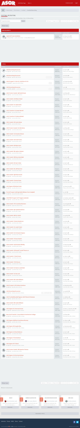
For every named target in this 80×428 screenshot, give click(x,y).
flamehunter (67, 285)
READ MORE (10, 407)
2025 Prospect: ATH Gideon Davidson (15, 285)
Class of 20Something (28, 18)
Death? (10, 397)
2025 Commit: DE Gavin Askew (14, 122)
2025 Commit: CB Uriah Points (14, 139)
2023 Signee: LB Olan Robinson (14, 332)
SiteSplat (16, 426)
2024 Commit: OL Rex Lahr (13, 273)
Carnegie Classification (31, 397)
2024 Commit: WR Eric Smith (13, 215)
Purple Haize (67, 81)
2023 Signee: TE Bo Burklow (13, 338)
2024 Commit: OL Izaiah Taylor (14, 227)
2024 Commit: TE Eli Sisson (13, 262)
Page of (55, 21)
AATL (66, 338)
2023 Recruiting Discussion (13, 291)
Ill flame (66, 93)
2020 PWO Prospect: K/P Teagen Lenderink (17, 198)
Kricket (66, 75)
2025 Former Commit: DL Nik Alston (15, 128)
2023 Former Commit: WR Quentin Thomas (17, 349)
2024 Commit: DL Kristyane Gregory (15, 233)
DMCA (12, 421)
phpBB (24, 426)
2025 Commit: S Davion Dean (13, 180)
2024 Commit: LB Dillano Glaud (14, 99)
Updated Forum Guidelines (13, 36)
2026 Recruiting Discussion (13, 69)
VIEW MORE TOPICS (40, 413)
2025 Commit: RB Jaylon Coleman (15, 151)
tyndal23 (10, 83)
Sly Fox (14, 18)
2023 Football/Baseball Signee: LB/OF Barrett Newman (20, 297)
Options (43, 383)
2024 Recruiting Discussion (13, 75)
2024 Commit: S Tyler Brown (13, 256)
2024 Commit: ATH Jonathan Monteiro (16, 204)
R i (65, 87)
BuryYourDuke (19, 18)
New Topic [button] (5, 25)
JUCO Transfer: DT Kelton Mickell (15, 116)
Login (76, 3)
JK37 (66, 192)
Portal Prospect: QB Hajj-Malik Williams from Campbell (20, 192)
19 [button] (73, 21)
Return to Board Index (6, 387)
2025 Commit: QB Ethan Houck (14, 174)
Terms (16, 421)
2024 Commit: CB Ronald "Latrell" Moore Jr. (17, 250)
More (29, 3)
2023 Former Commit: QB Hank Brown (16, 93)
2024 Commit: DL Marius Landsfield (15, 268)
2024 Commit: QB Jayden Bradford (15, 209)
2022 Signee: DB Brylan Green (13, 186)
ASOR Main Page (22, 3)
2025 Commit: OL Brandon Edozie (15, 134)
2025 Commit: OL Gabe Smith (13, 104)
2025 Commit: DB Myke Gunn (13, 145)
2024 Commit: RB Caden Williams (14, 279)
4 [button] (66, 21)
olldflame (67, 297)
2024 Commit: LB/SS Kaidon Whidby (15, 244)
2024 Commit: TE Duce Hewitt (14, 238)
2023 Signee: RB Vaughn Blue (13, 326)
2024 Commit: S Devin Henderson (14, 221)
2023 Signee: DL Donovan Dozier (14, 308)
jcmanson (9, 18)
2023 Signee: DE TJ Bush (12, 343)
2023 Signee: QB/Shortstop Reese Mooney (17, 320)
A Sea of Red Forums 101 (30, 37)
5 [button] (68, 21)
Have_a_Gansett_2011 (70, 308)
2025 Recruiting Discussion (13, 87)
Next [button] (77, 21)
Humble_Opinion (11, 89)
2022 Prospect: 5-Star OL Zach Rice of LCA (17, 81)
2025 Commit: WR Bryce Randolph (15, 157)
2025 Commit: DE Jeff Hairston (14, 169)
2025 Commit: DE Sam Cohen (13, 163)
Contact (20, 421)
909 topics (49, 21)
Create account (69, 3)
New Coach (70, 397)
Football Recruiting (8, 15)
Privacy (8, 421)
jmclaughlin (67, 204)
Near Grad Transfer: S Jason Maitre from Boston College (21, 314)
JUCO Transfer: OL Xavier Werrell (14, 110)
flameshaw (67, 244)
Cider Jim (67, 256)
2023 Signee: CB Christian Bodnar (15, 355)
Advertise (3, 421)
